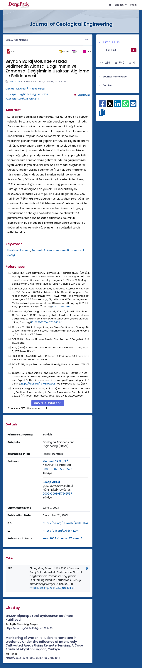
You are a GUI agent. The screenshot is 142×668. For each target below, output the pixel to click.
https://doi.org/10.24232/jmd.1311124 (27, 94)
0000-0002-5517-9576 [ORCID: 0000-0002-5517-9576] (57, 469)
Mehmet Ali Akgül (17, 88)
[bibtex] (63, 51)
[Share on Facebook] (102, 105)
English (119, 4)
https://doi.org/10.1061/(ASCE (38, 383)
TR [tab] (86, 39)
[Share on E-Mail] (133, 105)
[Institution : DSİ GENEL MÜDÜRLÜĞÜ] (57, 465)
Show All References (45, 402)
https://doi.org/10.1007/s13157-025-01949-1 (33, 658)
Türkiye (47, 473)
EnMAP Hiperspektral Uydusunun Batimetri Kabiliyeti (40, 618)
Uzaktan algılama (18, 250)
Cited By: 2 (83, 94)
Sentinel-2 (38, 250)
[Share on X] (110, 103)
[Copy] (87, 568)
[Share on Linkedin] (117, 105)
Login (133, 4)
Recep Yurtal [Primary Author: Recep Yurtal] (51, 482)
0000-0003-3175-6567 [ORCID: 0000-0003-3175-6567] (57, 493)
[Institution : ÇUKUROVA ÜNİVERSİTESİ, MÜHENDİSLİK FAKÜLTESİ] (65, 488)
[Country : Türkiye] (47, 473)
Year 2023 (14, 81)
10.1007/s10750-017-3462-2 (47, 322)
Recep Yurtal (37, 88)
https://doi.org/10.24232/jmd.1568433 (29, 628)
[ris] (76, 51)
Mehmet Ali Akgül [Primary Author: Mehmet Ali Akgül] (55, 461)
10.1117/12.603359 (61, 306)
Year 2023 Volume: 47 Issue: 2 (62, 538)
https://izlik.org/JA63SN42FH (22, 98)
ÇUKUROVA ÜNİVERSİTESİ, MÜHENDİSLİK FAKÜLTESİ (58, 488)
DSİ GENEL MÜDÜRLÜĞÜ (57, 465)
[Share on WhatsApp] (125, 105)
